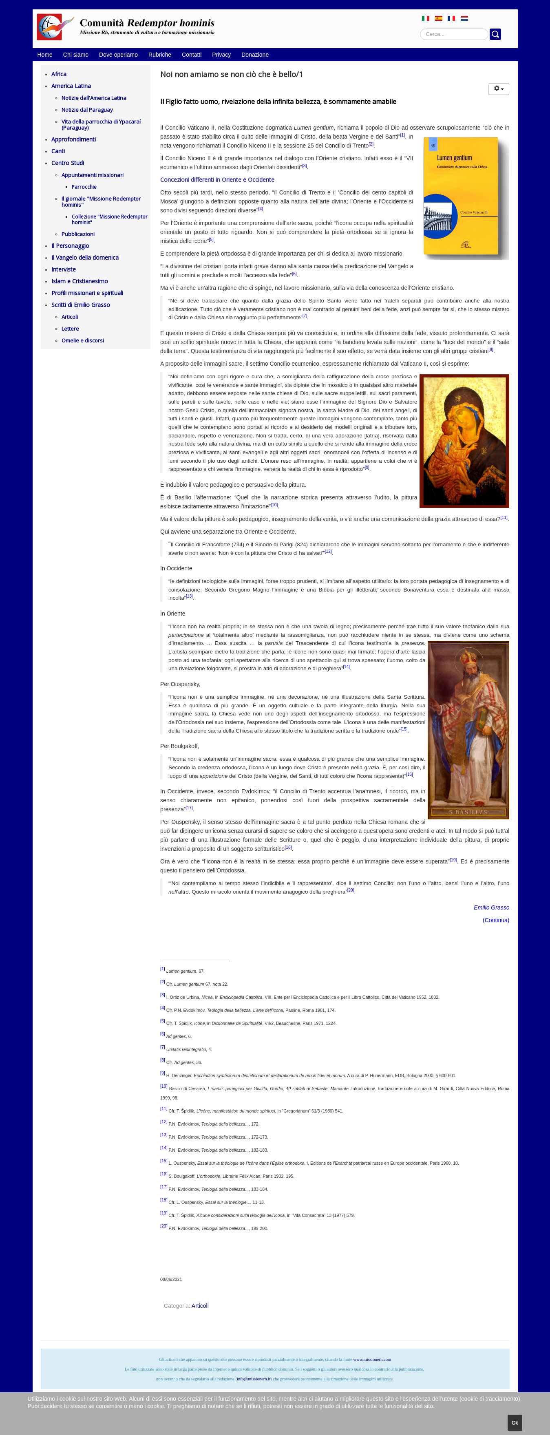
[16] (409, 774)
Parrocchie (84, 186)
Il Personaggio (70, 245)
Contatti (191, 54)
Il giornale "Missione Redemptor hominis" (101, 201)
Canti (58, 151)
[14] (346, 667)
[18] (288, 847)
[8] (490, 349)
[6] (294, 273)
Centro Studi (67, 163)
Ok (515, 1423)
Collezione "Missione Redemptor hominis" (110, 219)
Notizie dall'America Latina (94, 98)
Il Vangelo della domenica (85, 257)
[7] (305, 315)
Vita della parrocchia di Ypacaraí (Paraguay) (101, 124)
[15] (404, 729)
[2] (371, 143)
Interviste (63, 269)
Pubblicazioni (78, 234)
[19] (453, 859)
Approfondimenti (73, 139)
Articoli (70, 316)
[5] (211, 239)
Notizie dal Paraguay (87, 109)
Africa (58, 74)
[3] (304, 165)
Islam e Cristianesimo (79, 281)
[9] (367, 467)
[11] (504, 517)
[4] (260, 208)
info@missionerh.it (253, 1379)
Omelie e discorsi (83, 340)
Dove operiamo (118, 54)
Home (45, 54)
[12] (328, 551)
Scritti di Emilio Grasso (80, 305)
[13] (189, 596)
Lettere (70, 328)
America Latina (71, 86)
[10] (274, 504)
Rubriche (159, 54)
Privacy (221, 54)
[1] (402, 134)
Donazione (255, 54)
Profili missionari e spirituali (87, 293)
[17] (189, 807)
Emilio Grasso (491, 907)
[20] (350, 890)
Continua (496, 920)
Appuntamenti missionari (93, 175)
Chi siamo (75, 54)
